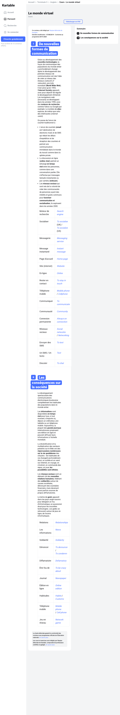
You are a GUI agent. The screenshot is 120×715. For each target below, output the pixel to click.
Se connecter (11, 32)
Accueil (9, 12)
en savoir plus (43, 637)
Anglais (53, 2)
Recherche (10, 25)
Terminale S (42, 2)
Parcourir (9, 19)
